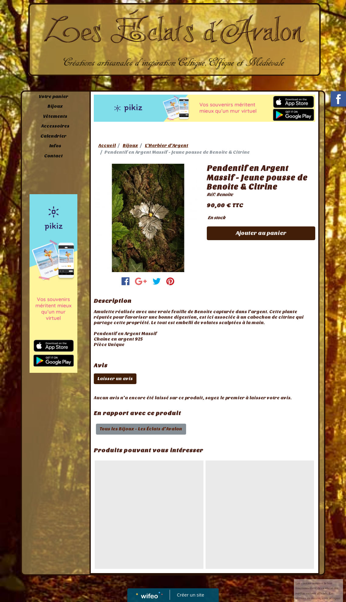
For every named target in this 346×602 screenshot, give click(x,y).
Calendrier (53, 136)
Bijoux (55, 106)
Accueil (107, 145)
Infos (55, 146)
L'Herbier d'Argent (166, 145)
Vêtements (55, 116)
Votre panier (53, 96)
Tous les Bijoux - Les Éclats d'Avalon (141, 429)
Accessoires (55, 126)
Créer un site (190, 595)
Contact (53, 156)
